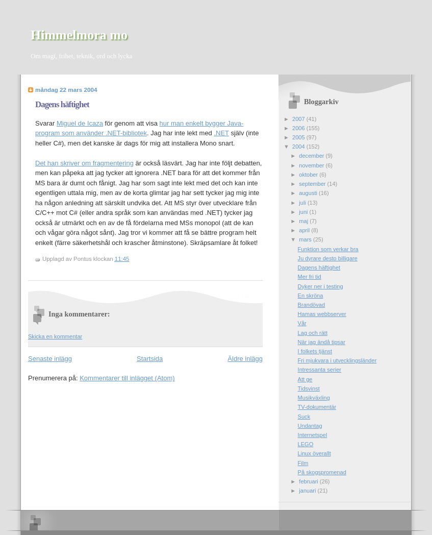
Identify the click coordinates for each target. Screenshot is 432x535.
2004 (299, 146)
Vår (302, 323)
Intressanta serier (319, 370)
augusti (309, 193)
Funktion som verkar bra (328, 249)
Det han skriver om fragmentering (84, 163)
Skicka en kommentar (55, 336)
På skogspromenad (322, 472)
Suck (304, 417)
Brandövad (311, 305)
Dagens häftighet (62, 104)
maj (304, 221)
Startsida (150, 358)
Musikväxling (314, 398)
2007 (299, 119)
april (305, 230)
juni (304, 212)
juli (303, 203)
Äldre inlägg (245, 358)
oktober (309, 175)
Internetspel (312, 435)
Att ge (305, 379)
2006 (299, 128)
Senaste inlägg (50, 358)
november (312, 165)
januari (308, 491)
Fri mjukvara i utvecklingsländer (337, 360)
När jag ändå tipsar (321, 342)
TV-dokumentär (317, 407)
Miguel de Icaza (80, 123)
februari (309, 481)
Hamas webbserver (322, 314)
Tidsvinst (309, 388)
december (312, 156)
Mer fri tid (309, 277)
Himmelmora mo (79, 35)
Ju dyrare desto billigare (328, 258)
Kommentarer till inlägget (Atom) (127, 378)
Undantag (310, 426)
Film (303, 463)
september (313, 184)
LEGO (306, 444)
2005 (299, 137)
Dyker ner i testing (320, 286)
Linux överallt (314, 453)
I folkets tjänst (315, 351)
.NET (221, 133)
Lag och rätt (312, 333)
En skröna (310, 296)
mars (306, 239)
